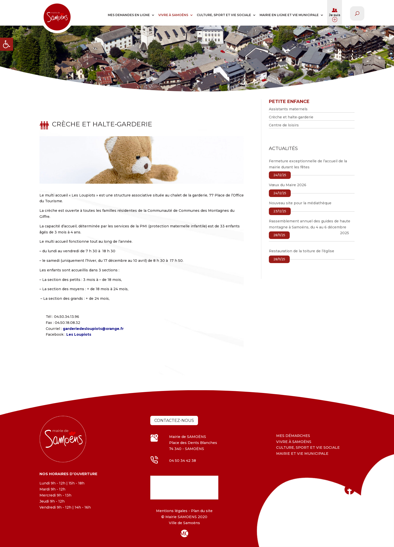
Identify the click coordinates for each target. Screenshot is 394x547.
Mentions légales (171, 511)
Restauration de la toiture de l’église (301, 251)
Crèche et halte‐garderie (291, 117)
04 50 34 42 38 (182, 460)
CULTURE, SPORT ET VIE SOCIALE (224, 15)
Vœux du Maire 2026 (287, 185)
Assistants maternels (288, 109)
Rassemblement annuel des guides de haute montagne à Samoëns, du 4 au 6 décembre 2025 (309, 227)
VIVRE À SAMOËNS (173, 15)
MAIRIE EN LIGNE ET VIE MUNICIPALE (289, 15)
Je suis (334, 14)
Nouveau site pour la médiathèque (300, 203)
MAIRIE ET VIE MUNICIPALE (302, 453)
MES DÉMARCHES (293, 435)
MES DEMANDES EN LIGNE (129, 15)
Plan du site (201, 511)
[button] (6, 44)
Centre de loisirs (284, 125)
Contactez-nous (174, 420)
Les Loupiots (78, 334)
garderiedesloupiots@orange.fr (93, 328)
